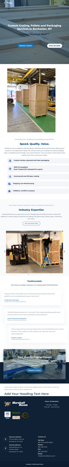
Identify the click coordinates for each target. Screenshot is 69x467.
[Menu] (65, 3)
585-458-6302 (42, 451)
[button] (4, 251)
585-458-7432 (42, 447)
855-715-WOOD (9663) (45, 442)
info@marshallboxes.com (46, 456)
